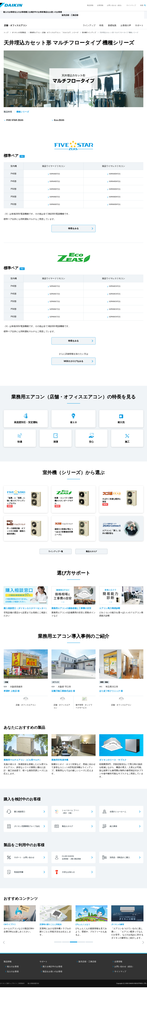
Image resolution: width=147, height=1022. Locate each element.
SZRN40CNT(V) (114, 286)
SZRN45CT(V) (55, 294)
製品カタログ (91, 560)
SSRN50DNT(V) (114, 189)
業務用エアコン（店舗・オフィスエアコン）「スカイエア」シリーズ (54, 32)
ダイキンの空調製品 (19, 32)
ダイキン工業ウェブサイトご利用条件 (12, 1004)
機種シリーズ (22, 112)
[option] (20, 940)
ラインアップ (88, 25)
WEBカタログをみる (73, 361)
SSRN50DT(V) (55, 189)
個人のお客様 (13, 987)
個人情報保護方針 (33, 1004)
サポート (139, 25)
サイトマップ (131, 5)
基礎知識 (111, 25)
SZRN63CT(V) (55, 316)
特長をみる (73, 228)
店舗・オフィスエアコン (15, 25)
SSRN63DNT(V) (114, 204)
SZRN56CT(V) (55, 309)
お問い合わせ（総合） (115, 5)
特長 (101, 25)
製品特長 (8, 112)
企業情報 (100, 5)
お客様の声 (125, 25)
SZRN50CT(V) (55, 301)
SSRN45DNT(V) (114, 181)
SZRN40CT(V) (55, 286)
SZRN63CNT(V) (114, 316)
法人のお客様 (13, 992)
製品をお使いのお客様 (52, 992)
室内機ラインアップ (89, 32)
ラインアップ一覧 (55, 560)
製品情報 (90, 5)
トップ (6, 32)
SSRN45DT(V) (55, 181)
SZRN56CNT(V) (114, 309)
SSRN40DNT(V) (114, 174)
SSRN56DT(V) (55, 196)
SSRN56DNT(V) (114, 196)
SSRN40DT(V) (55, 174)
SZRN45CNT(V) (114, 294)
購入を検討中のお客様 (52, 987)
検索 (141, 5)
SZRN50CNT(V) (114, 301)
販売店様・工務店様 (90, 16)
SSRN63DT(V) (55, 204)
